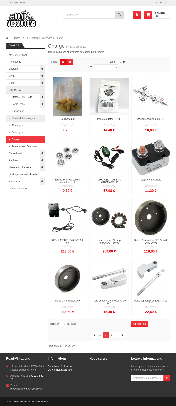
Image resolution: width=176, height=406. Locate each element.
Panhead (14, 160)
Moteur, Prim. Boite (21, 97)
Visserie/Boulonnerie (20, 167)
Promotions (15, 61)
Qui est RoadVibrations (60, 369)
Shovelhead (15, 153)
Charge (15, 139)
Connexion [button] (162, 3)
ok (167, 377)
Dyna (12, 75)
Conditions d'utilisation (60, 366)
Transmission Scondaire (24, 146)
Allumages (17, 125)
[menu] (137, 15)
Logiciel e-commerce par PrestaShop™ (30, 401)
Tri (91, 67)
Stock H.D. (14, 181)
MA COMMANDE (18, 54)
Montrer (54, 323)
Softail (12, 82)
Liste (112, 62)
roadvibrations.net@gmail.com (26, 388)
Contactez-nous (17, 3)
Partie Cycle (18, 104)
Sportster (14, 68)
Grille (123, 62)
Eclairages (17, 132)
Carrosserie (17, 111)
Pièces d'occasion (18, 188)
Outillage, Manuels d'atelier (23, 174)
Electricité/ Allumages (23, 118)
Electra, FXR (16, 90)
